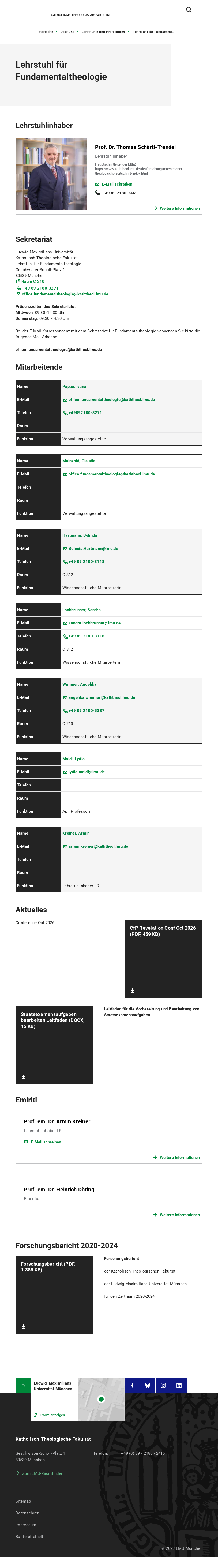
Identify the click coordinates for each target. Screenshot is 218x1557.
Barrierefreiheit (29, 1536)
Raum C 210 (33, 281)
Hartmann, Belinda (79, 535)
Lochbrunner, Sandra (81, 609)
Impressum (26, 1524)
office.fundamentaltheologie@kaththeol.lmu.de (65, 294)
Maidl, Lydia (73, 758)
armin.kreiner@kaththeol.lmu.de (98, 846)
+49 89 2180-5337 (86, 710)
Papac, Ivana (74, 386)
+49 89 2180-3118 (86, 561)
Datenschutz (27, 1513)
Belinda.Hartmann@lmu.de (93, 548)
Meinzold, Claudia (78, 461)
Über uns (67, 32)
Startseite (46, 32)
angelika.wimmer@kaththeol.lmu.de (102, 697)
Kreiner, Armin (76, 833)
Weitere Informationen (180, 208)
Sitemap (23, 1501)
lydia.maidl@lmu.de (87, 772)
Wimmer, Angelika (79, 684)
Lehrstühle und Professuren (103, 32)
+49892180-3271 (85, 412)
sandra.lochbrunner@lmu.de (95, 623)
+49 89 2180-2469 (120, 193)
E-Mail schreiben (117, 184)
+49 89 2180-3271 (41, 288)
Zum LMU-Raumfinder (42, 1473)
